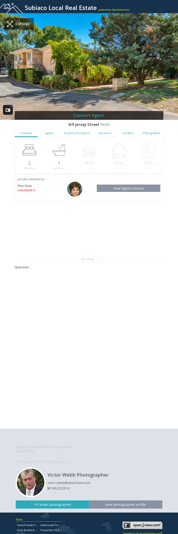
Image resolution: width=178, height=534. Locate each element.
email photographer (55, 503)
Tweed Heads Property (30, 525)
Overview (26, 133)
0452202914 (60, 488)
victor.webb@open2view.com (68, 483)
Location (128, 133)
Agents (49, 133)
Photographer (151, 133)
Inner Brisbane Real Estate (32, 530)
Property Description (77, 133)
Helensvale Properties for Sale (59, 525)
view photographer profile (125, 503)
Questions (104, 133)
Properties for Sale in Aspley (57, 530)
